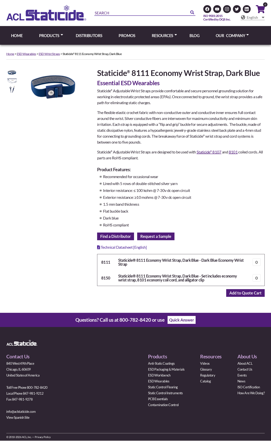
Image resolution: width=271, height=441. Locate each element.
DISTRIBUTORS (89, 35)
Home (10, 54)
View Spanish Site (17, 418)
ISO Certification (248, 387)
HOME (17, 35)
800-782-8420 (135, 320)
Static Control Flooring (163, 387)
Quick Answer (181, 320)
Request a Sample (155, 236)
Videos (204, 364)
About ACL (244, 364)
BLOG (194, 35)
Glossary (206, 370)
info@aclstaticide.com (21, 412)
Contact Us (244, 370)
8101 (233, 151)
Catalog (205, 381)
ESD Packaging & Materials (166, 370)
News (241, 381)
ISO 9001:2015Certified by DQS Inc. (217, 17)
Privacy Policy (43, 437)
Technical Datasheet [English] (122, 247)
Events (242, 376)
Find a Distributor (115, 236)
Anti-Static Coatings (161, 364)
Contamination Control (163, 405)
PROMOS (127, 35)
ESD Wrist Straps (49, 54)
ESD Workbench (159, 376)
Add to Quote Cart (245, 293)
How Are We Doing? (251, 393)
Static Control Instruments (165, 393)
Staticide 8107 (209, 151)
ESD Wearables (26, 54)
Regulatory (207, 376)
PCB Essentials (158, 399)
